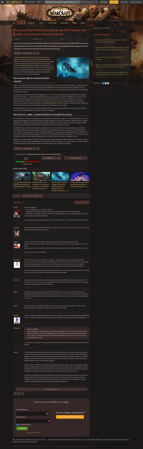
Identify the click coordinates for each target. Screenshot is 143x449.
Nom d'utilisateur (22, 409)
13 (121, 67)
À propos (27, 446)
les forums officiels (52, 95)
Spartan (16, 315)
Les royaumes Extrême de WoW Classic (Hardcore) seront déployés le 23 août (22, 185)
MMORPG (47, 70)
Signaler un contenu (74, 446)
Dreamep (16, 328)
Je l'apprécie (48, 158)
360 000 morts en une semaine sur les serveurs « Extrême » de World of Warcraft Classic (40, 185)
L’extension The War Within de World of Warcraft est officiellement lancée (79, 184)
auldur (16, 242)
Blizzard (50, 87)
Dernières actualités (101, 35)
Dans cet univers (87, 2)
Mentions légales (36, 446)
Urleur (16, 306)
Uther (18, 39)
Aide (82, 446)
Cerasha (16, 227)
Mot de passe (20, 417)
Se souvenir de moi (24, 424)
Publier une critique (76, 158)
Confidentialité (49, 446)
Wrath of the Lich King (28, 57)
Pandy (16, 207)
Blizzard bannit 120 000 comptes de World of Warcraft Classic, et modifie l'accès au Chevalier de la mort (59, 187)
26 (61, 39)
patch (35, 61)
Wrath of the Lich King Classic (31, 65)
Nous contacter (89, 446)
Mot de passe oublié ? (33, 432)
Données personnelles (61, 446)
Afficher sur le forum (81, 202)
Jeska (15, 292)
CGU (43, 446)
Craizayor (17, 260)
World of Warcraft (51, 103)
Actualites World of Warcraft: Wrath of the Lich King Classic (66, 439)
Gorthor (16, 280)
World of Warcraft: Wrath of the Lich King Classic (31, 439)
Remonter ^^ (126, 439)
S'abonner (114, 2)
